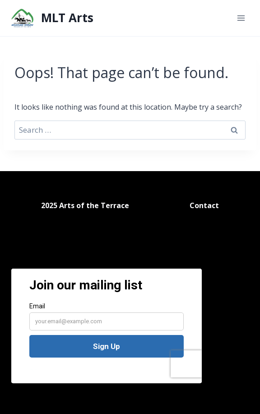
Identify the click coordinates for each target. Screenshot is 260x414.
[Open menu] (240, 18)
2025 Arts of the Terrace (85, 200)
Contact (204, 200)
